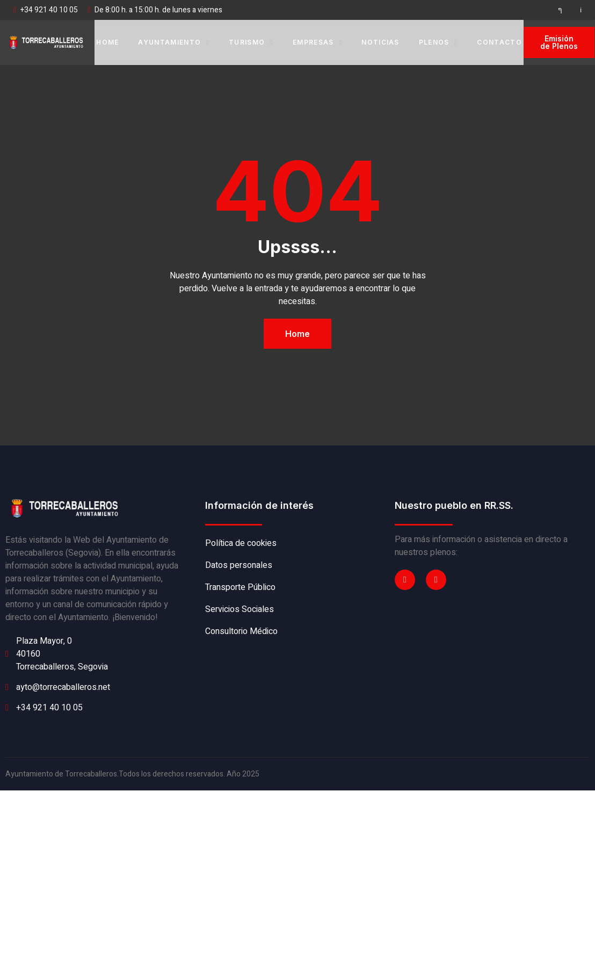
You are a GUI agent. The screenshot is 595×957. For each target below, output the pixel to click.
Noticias (380, 42)
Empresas (317, 42)
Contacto (499, 42)
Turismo (251, 42)
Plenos (438, 42)
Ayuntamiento (173, 42)
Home (107, 42)
